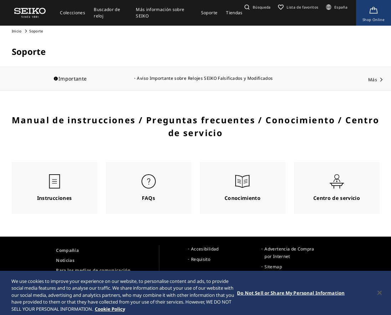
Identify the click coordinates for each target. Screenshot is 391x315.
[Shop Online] (373, 13)
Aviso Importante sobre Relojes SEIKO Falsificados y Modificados (205, 78)
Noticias (65, 260)
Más (372, 80)
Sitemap (273, 267)
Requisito (200, 259)
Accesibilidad (205, 249)
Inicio (17, 31)
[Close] (379, 295)
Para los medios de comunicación (93, 270)
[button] (257, 7)
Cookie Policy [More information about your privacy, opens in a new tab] (110, 311)
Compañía (67, 250)
